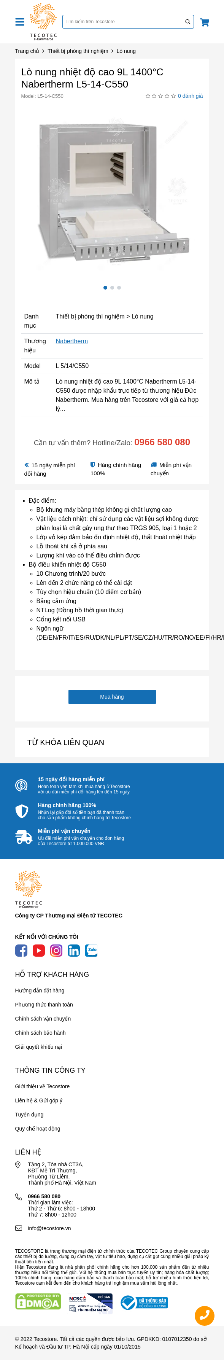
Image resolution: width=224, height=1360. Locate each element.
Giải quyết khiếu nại (38, 1047)
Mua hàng (112, 697)
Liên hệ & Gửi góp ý (38, 1100)
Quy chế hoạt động (37, 1129)
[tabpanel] (112, 191)
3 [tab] (119, 288)
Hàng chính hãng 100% (67, 805)
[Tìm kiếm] (188, 22)
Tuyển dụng (29, 1115)
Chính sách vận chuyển (43, 1019)
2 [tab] (112, 288)
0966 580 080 (162, 442)
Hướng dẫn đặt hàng (40, 990)
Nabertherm (71, 341)
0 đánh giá (190, 96)
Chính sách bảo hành (40, 1033)
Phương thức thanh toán (44, 1005)
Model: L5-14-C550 (42, 96)
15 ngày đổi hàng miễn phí (71, 779)
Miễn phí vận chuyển (64, 831)
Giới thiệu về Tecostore (42, 1086)
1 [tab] (105, 288)
